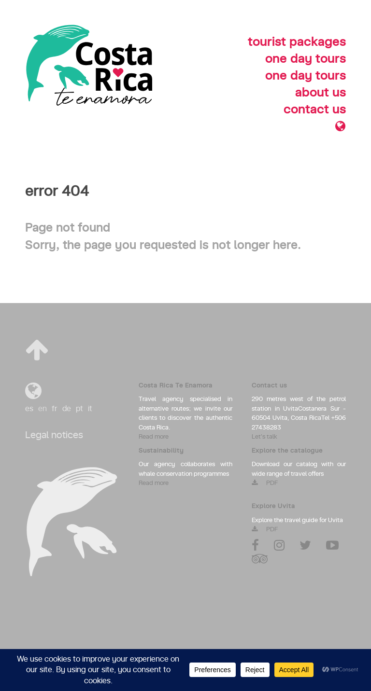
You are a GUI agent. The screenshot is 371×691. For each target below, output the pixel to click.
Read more (154, 437)
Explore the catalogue (287, 451)
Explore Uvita (273, 506)
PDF (265, 483)
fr (54, 409)
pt (79, 409)
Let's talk (264, 437)
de (66, 409)
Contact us (269, 386)
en (42, 409)
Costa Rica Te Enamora (176, 386)
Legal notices (54, 435)
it (90, 409)
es (29, 409)
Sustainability (161, 451)
